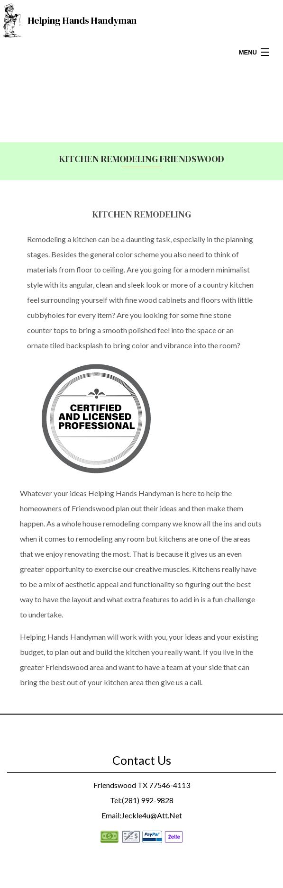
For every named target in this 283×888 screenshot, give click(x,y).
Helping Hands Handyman (82, 20)
